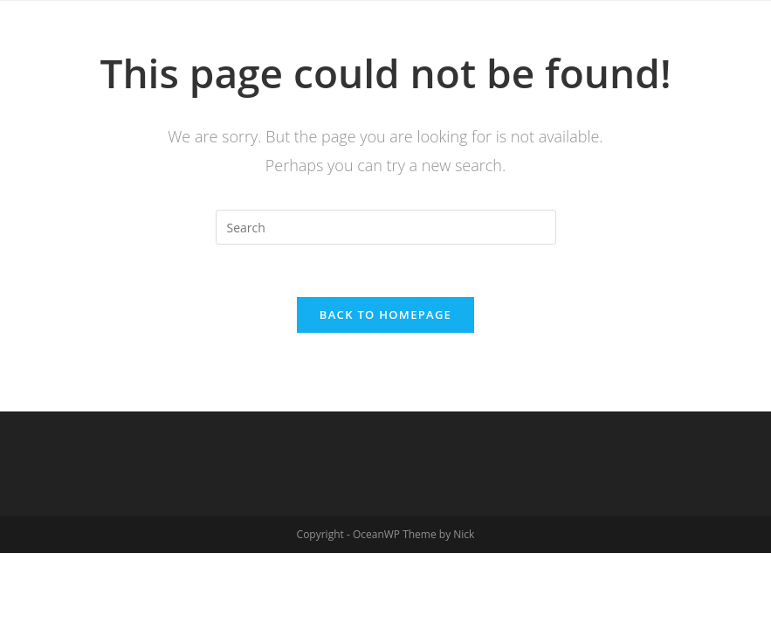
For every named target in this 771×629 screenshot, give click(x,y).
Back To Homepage (385, 314)
